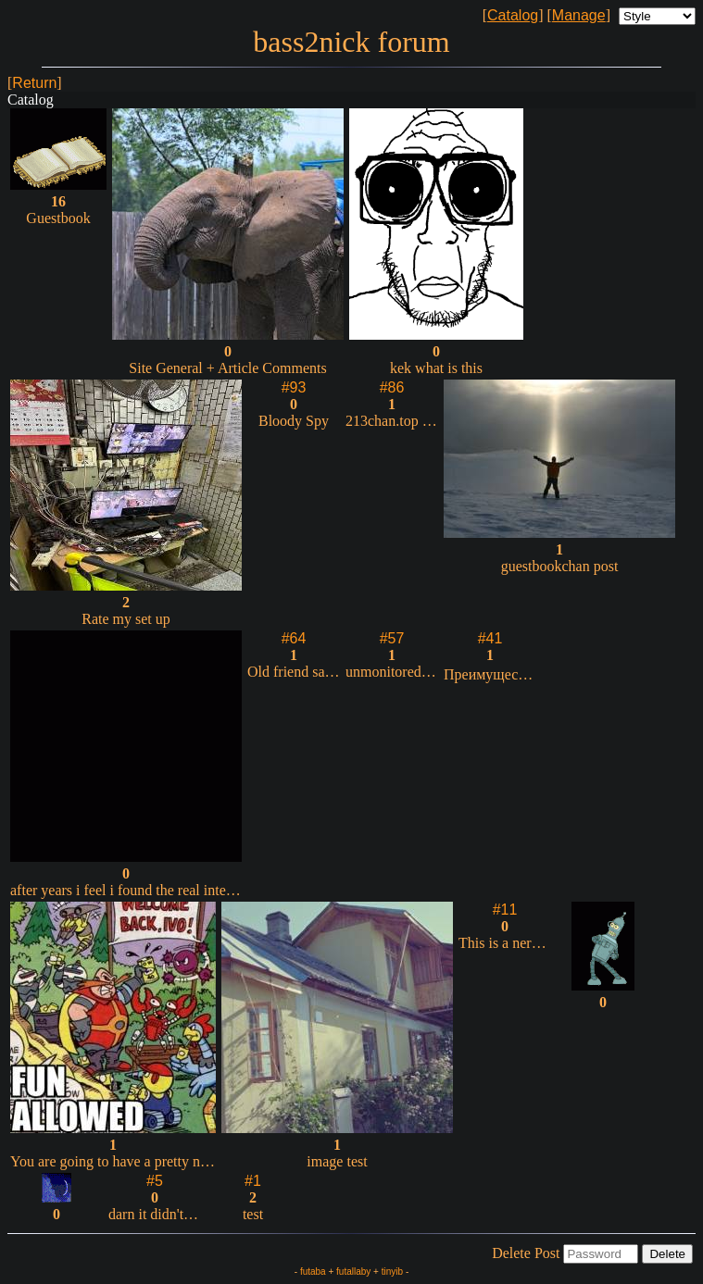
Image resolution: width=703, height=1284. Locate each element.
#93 (294, 387)
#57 (392, 638)
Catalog (512, 15)
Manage (579, 15)
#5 (154, 1181)
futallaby (353, 1271)
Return (34, 83)
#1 (253, 1181)
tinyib (392, 1271)
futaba (313, 1271)
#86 (392, 387)
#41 (490, 638)
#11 (505, 909)
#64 (294, 638)
